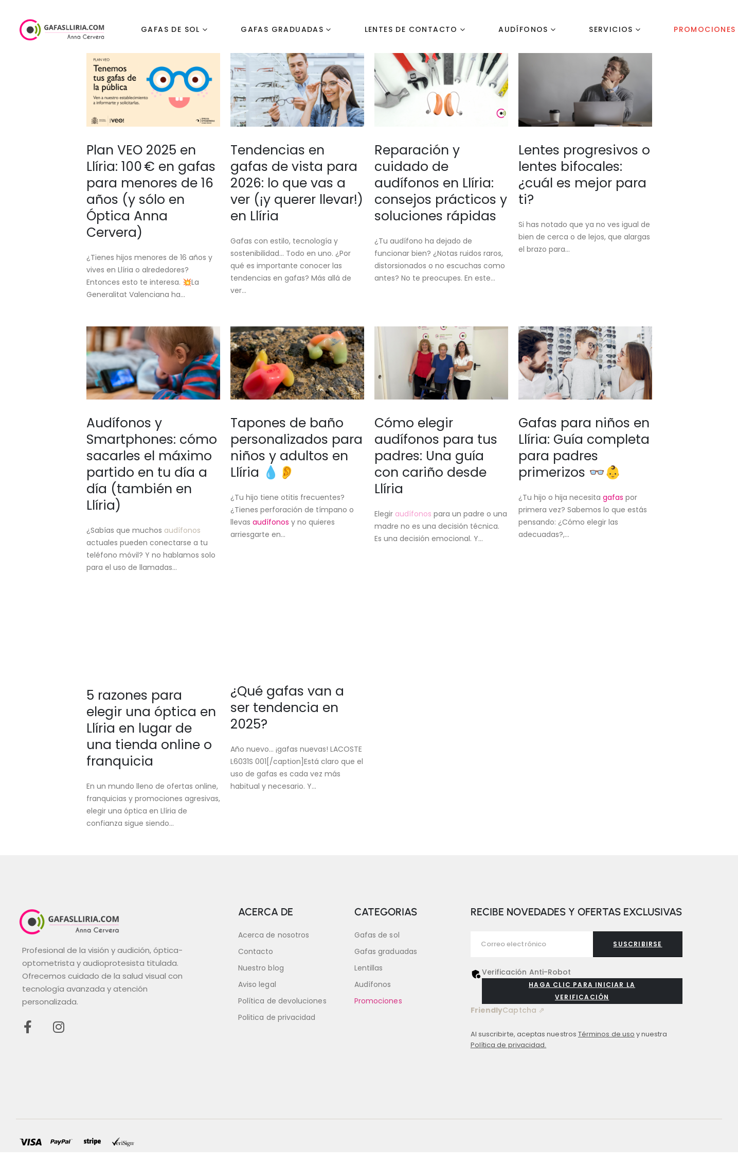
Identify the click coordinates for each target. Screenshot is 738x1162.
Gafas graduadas (282, 29)
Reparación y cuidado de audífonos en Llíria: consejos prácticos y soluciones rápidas (440, 183)
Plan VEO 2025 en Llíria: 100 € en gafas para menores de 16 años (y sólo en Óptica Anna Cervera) (150, 191)
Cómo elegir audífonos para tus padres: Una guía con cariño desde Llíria (435, 456)
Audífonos (523, 29)
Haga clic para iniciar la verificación (582, 990)
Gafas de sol (170, 29)
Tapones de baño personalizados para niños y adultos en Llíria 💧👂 (296, 447)
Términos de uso (606, 1034)
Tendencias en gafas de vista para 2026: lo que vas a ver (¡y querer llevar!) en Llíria (296, 183)
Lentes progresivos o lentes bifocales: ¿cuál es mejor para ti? (584, 175)
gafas (613, 497)
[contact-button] (637, 944)
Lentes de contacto (411, 29)
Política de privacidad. (509, 1045)
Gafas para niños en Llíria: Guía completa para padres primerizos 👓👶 (584, 447)
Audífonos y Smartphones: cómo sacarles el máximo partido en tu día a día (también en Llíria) (151, 464)
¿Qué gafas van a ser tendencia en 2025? (287, 707)
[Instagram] (58, 1027)
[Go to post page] (153, 90)
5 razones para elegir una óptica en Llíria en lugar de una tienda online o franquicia (151, 728)
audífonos (182, 530)
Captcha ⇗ (508, 1010)
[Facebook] (27, 1027)
